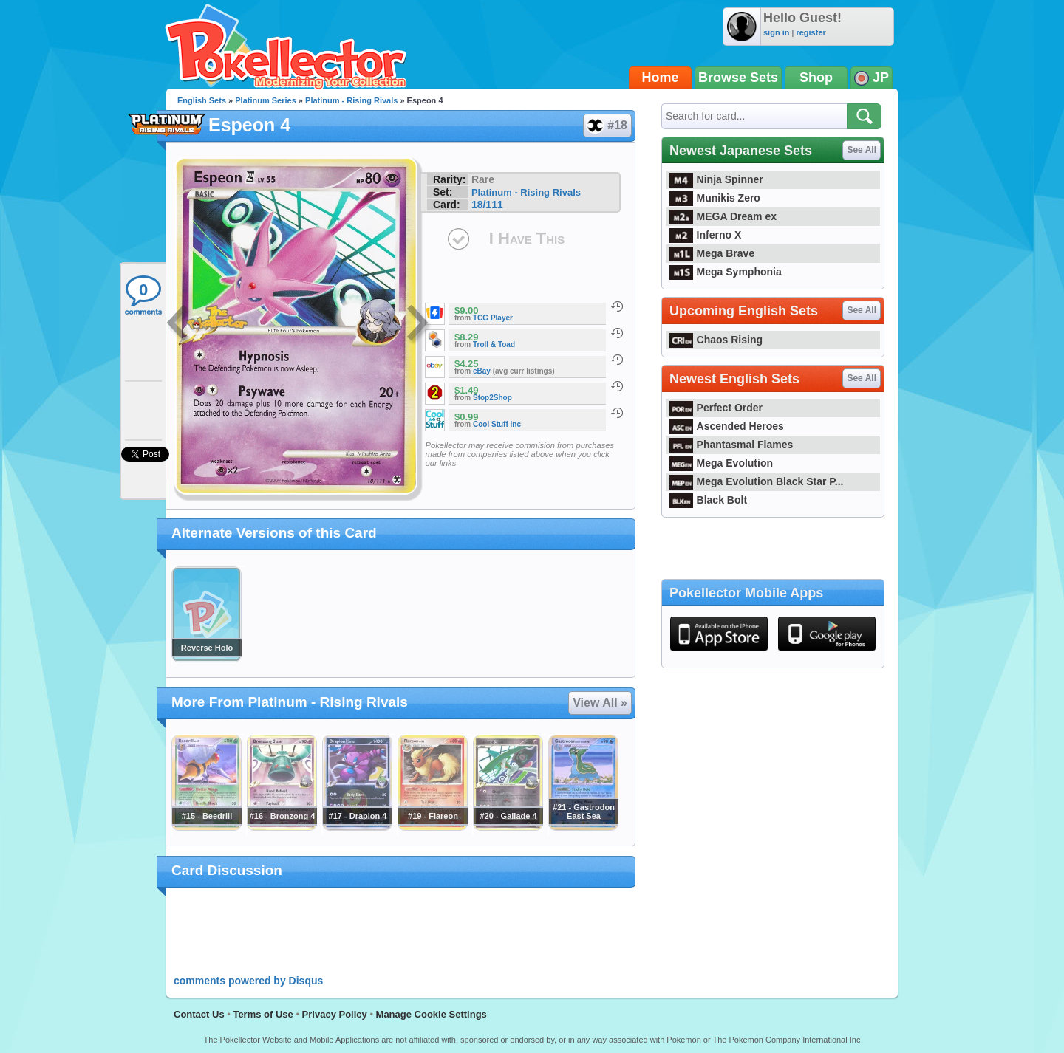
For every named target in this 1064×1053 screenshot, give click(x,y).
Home (660, 77)
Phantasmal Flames (731, 444)
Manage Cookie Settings (431, 1014)
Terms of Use (263, 1014)
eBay (482, 371)
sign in (776, 32)
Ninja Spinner (716, 179)
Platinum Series (265, 100)
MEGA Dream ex (723, 216)
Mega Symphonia (725, 272)
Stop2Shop (492, 398)
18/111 (487, 204)
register (810, 32)
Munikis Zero (714, 198)
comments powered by (248, 981)
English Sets (201, 100)
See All (861, 150)
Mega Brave (711, 253)
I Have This (527, 238)
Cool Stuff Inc (497, 424)
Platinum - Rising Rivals (351, 100)
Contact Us (199, 1014)
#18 (606, 125)
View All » (600, 702)
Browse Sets (738, 77)
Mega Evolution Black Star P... (756, 481)
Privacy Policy (334, 1014)
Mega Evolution (721, 463)
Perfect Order (716, 408)
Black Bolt (708, 500)
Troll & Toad (494, 344)
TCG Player (493, 318)
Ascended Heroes (726, 426)
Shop (816, 77)
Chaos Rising (716, 340)
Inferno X (705, 235)
